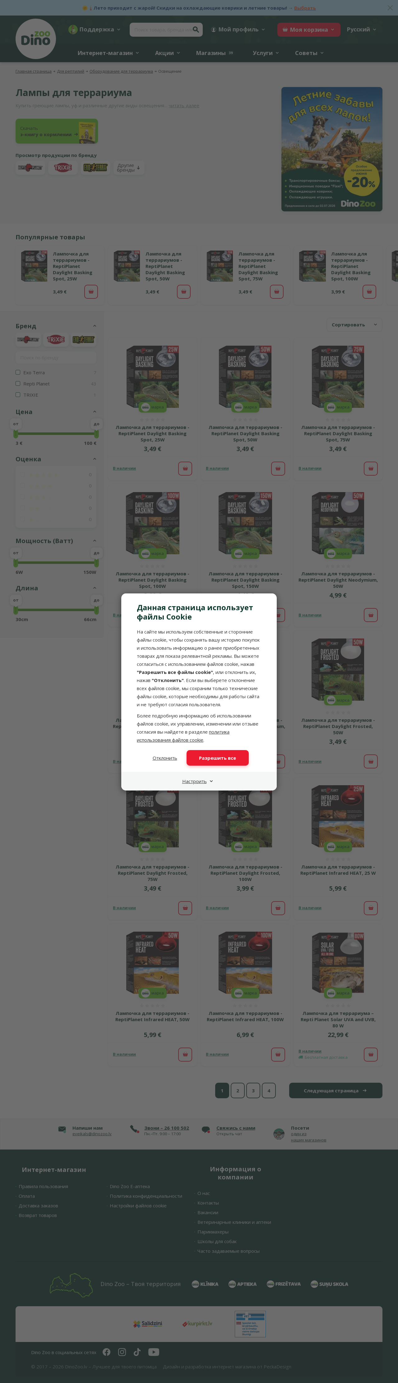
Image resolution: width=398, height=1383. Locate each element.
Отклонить (165, 758)
